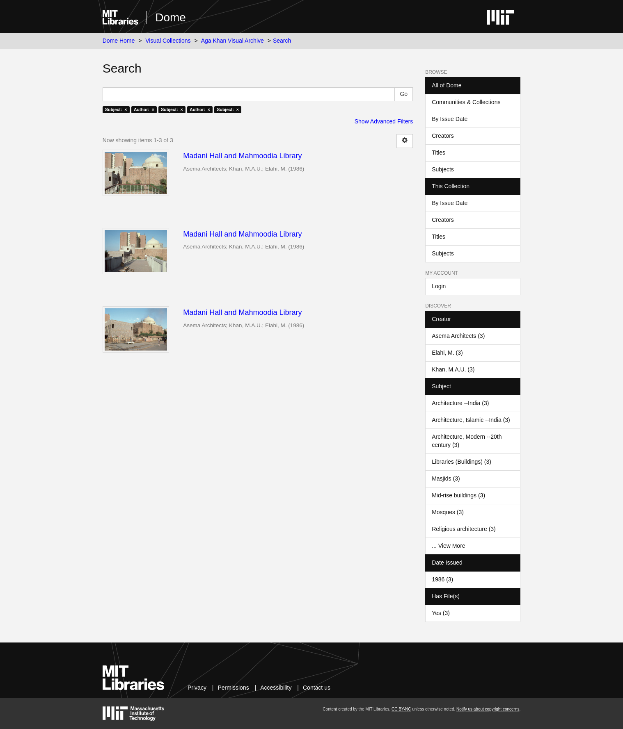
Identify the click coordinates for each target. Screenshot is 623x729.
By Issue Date (449, 119)
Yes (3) (441, 613)
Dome (170, 17)
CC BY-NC (401, 709)
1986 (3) (442, 579)
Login (439, 286)
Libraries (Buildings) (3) (461, 461)
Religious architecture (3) (464, 529)
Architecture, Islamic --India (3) (471, 420)
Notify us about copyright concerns (487, 709)
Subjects (443, 169)
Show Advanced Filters (384, 121)
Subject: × (116, 109)
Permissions (233, 687)
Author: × (144, 109)
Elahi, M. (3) (447, 352)
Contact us (316, 687)
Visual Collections (167, 40)
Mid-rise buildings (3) (458, 495)
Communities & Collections (466, 102)
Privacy (197, 687)
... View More (448, 545)
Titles (438, 152)
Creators (443, 135)
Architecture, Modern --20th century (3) (467, 440)
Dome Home (119, 40)
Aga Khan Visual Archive (232, 40)
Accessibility (275, 687)
